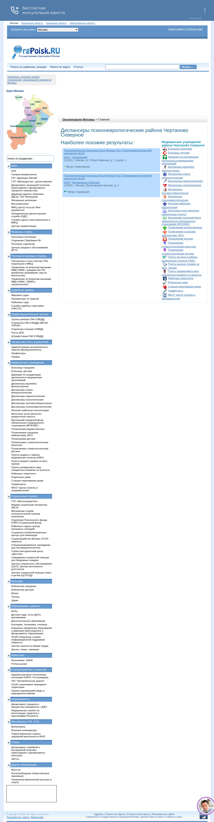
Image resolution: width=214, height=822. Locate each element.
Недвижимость (20, 699)
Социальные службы (24, 496)
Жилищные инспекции (24, 200)
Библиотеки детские (22, 589)
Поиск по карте (60, 66)
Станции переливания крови (184, 286)
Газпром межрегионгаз (24, 174)
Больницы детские (179, 152)
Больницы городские (180, 148)
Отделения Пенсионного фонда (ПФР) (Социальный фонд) (29, 521)
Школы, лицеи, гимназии (25, 649)
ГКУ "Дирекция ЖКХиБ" (24, 178)
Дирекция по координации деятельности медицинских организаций (180, 160)
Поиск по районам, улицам (28, 66)
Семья (15, 742)
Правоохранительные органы (29, 314)
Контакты (144, 814)
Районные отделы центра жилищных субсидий (25, 527)
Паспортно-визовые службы (29, 255)
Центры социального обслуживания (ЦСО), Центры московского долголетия (31, 566)
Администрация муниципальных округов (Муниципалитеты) (29, 348)
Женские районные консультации (30, 410)
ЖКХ (14, 165)
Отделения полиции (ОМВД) (27, 329)
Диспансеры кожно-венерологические (22, 391)
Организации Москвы (78, 119)
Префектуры (18, 353)
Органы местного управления (29, 341)
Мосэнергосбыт (20, 203)
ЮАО (67, 157)
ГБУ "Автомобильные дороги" (28, 680)
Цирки (14, 600)
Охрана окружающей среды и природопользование (28, 692)
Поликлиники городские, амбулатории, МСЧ (25, 433)
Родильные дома (178, 282)
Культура (17, 581)
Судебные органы (22, 290)
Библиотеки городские (24, 586)
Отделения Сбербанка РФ (26, 240)
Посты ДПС (17, 332)
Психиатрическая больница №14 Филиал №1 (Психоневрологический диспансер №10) (108, 152)
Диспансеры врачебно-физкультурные (24, 385)
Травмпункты (175, 290)
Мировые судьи (20, 295)
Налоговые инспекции (23, 236)
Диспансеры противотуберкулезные (31, 403)
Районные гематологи (180, 278)
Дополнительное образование (28, 620)
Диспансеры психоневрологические (31, 406)
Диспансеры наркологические (185, 181)
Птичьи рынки (19, 663)
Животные (17, 655)
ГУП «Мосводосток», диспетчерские (31, 181)
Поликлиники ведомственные (185, 227)
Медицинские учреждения (27, 362)
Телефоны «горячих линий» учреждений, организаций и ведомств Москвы (29, 80)
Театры (15, 596)
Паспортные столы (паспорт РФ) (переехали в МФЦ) (29, 262)
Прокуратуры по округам (25, 298)
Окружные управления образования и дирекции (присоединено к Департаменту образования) (31, 631)
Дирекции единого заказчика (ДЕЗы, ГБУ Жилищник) (27, 195)
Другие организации (24, 764)
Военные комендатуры (24, 730)
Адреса (98, 814)
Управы (15, 356)
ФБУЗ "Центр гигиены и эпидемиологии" (24, 489)
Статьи (78, 66)
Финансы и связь (22, 231)
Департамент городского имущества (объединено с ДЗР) (29, 705)
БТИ (13, 170)
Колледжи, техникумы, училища (29, 624)
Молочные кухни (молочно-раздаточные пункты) (26, 415)
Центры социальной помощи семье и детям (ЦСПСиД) (31, 574)
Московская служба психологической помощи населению (25, 514)
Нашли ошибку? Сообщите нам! (185, 29)
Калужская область (56, 23)
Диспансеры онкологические (184, 185)
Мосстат (16, 769)
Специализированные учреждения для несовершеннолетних (30, 546)
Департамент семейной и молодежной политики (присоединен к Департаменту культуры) (28, 751)
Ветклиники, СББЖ (22, 660)
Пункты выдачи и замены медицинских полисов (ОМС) (27, 456)
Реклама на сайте (163, 814)
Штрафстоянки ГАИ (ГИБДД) (27, 336)
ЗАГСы (15, 758)
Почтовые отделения (23, 243)
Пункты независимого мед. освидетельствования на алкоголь (30, 468)
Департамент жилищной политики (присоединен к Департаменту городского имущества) (30, 188)
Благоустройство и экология (29, 669)
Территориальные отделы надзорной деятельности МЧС (28, 735)
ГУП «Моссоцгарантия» (24, 501)
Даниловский (79, 157)
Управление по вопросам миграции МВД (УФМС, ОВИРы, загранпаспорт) (31, 281)
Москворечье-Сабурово (86, 182)
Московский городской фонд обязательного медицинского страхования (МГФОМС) (181, 221)
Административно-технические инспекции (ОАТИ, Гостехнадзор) (30, 676)
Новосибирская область (82, 23)
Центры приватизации (23, 226)
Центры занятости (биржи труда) (29, 645)
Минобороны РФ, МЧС (25, 721)
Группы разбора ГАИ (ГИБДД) (28, 319)
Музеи (14, 593)
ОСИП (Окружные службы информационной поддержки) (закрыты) (28, 639)
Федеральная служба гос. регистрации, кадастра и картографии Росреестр (25, 713)
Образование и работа (25, 606)
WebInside (37, 817)
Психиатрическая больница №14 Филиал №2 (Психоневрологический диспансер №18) (108, 177)
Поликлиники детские (180, 238)
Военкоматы (18, 726)
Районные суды (20, 302)
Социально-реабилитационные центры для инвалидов (29, 533)
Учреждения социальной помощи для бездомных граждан (30, 558)
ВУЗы (14, 611)
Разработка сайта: (18, 817)
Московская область (32, 23)
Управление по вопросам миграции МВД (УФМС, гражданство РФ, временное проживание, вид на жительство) (31, 271)
